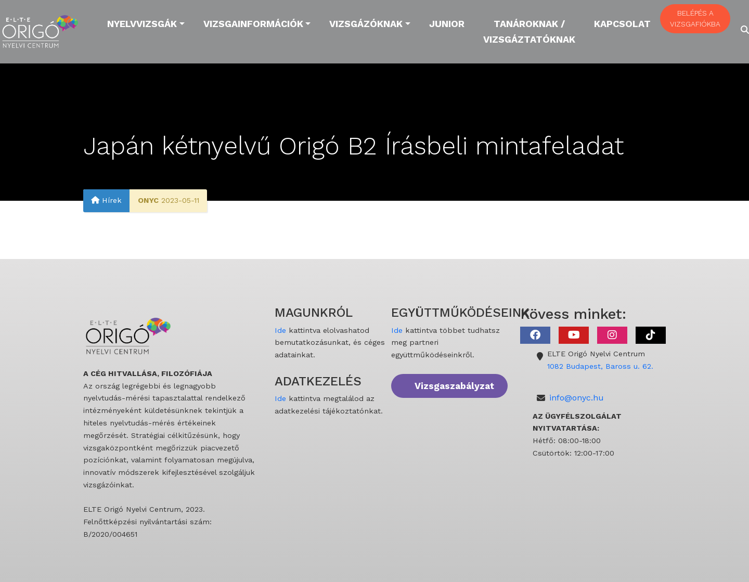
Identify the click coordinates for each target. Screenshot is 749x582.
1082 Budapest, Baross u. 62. (600, 366)
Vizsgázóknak (366, 23)
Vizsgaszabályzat (454, 386)
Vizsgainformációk (253, 23)
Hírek (106, 200)
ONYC (148, 200)
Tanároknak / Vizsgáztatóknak (529, 31)
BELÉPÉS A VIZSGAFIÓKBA (695, 18)
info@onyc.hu (576, 398)
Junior (446, 23)
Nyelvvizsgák (142, 23)
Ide (280, 330)
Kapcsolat (622, 23)
